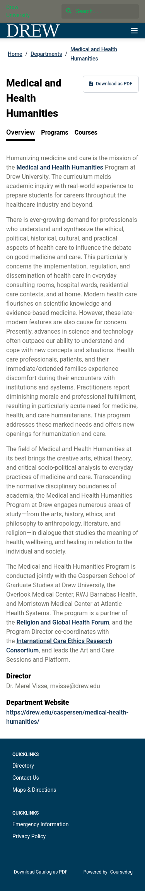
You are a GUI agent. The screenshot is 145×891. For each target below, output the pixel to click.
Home (15, 54)
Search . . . (83, 11)
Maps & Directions (34, 790)
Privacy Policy (29, 836)
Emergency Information (40, 824)
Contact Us (25, 778)
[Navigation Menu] (134, 30)
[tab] (20, 132)
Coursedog (121, 872)
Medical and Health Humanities (93, 54)
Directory (23, 766)
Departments (46, 54)
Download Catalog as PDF (40, 872)
